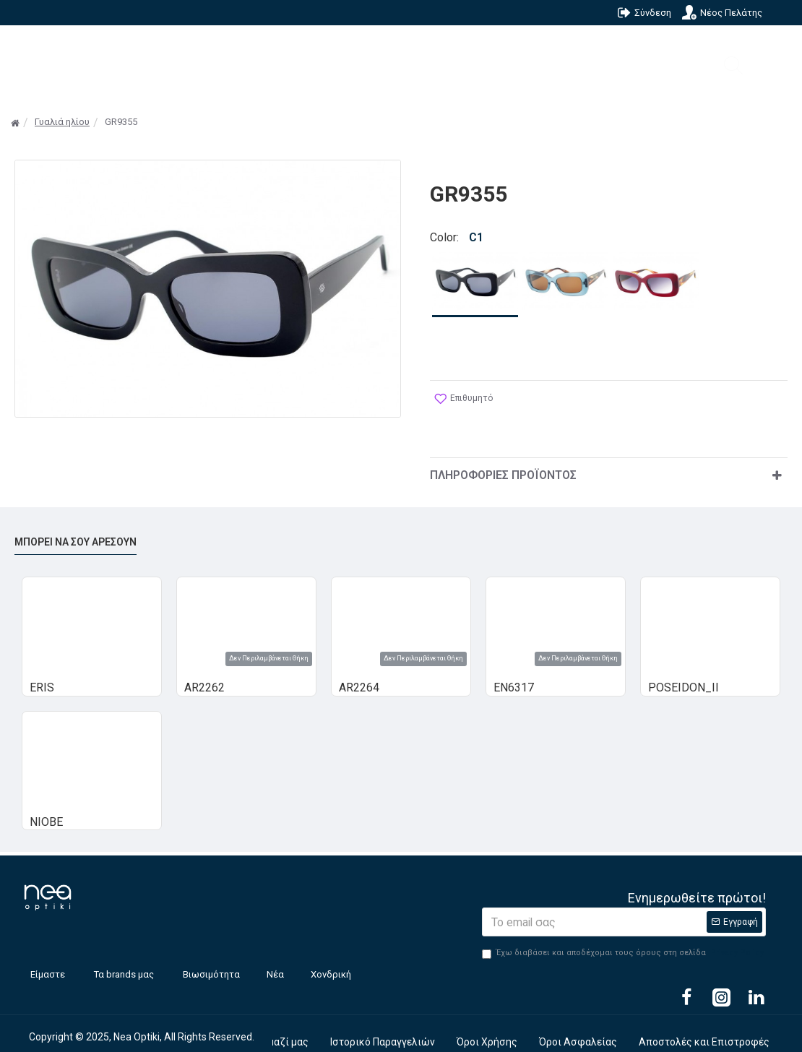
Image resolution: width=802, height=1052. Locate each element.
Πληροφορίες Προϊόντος (503, 462)
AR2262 (204, 674)
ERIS (42, 674)
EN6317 (513, 674)
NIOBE (46, 809)
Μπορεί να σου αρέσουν (75, 529)
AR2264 (359, 674)
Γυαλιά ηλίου (62, 121)
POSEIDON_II (683, 674)
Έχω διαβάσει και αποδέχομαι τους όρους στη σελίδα (624, 940)
